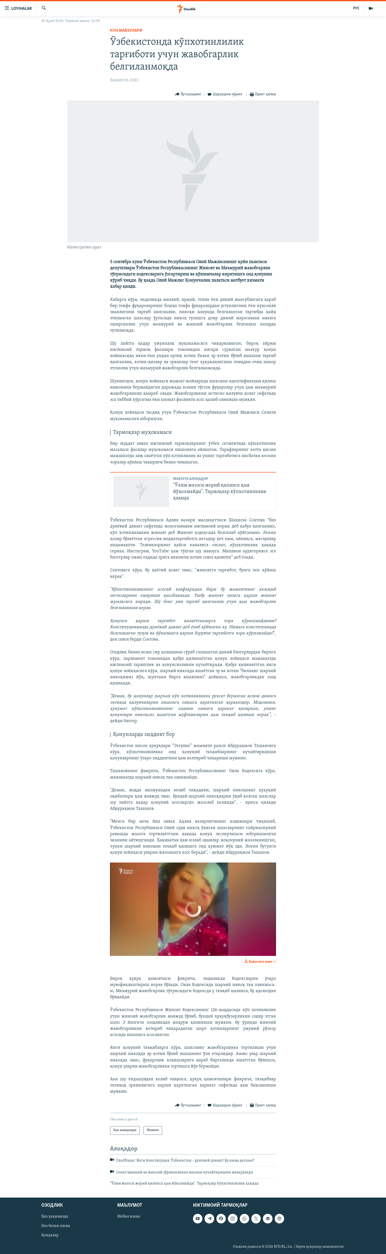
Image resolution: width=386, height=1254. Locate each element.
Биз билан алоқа (55, 1226)
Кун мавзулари (126, 30)
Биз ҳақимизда (54, 1217)
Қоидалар (50, 1235)
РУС (356, 8)
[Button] (188, 94)
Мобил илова (128, 1217)
